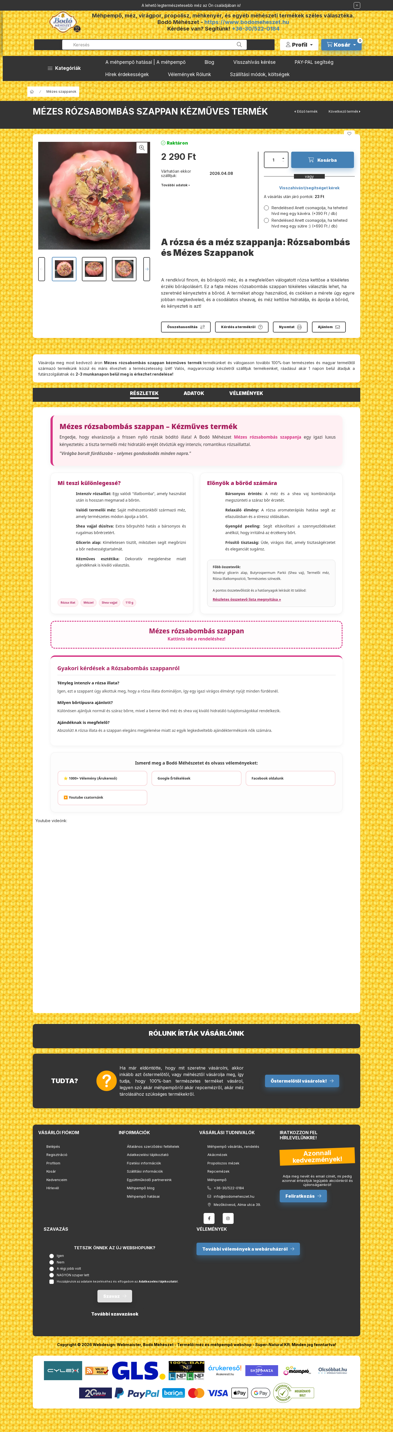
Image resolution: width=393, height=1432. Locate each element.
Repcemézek (218, 1171)
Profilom (53, 1163)
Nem (60, 1262)
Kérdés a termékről (238, 327)
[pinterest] (354, 120)
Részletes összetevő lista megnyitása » (247, 599)
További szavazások (114, 1314)
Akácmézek (217, 1154)
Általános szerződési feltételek (153, 1146)
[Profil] (299, 44)
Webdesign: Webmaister (117, 1344)
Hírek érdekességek (127, 74)
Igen (60, 1256)
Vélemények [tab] (246, 393)
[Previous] (41, 269)
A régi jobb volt (69, 1268)
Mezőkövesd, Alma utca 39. (237, 1204)
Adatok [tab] (194, 393)
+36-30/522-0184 (255, 28)
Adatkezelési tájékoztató (148, 1154)
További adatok (174, 185)
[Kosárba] (322, 160)
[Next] (146, 269)
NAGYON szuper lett (73, 1275)
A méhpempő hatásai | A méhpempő (145, 62)
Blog (209, 62)
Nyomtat (286, 327)
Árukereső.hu (225, 1374)
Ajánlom (325, 327)
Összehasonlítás (182, 327)
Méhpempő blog (140, 1188)
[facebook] (341, 120)
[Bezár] (357, 5)
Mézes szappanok (61, 91)
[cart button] (341, 44)
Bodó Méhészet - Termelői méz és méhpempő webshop (197, 1344)
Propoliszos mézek (223, 1163)
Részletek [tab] (144, 393)
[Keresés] (239, 45)
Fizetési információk (144, 1163)
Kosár (51, 1171)
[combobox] (154, 44)
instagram (228, 1218)
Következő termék (343, 111)
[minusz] (283, 161)
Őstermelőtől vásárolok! (299, 1081)
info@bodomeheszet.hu (234, 1196)
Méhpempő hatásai (143, 1196)
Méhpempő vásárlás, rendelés (233, 1146)
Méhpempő (217, 1180)
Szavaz (111, 1296)
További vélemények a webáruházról (245, 1249)
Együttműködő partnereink (149, 1180)
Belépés (53, 1146)
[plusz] (283, 158)
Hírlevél (52, 1188)
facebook (209, 1218)
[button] (64, 68)
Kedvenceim (56, 1180)
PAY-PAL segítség (314, 62)
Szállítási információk (145, 1171)
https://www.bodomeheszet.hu (246, 22)
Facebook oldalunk (268, 778)
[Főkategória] (32, 91)
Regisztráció (56, 1154)
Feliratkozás (300, 1196)
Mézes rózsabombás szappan (196, 634)
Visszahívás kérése (254, 62)
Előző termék (307, 111)
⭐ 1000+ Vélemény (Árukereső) (90, 778)
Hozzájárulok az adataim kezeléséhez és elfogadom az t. (118, 1281)
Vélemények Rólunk (189, 74)
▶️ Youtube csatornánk (83, 797)
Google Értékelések (173, 778)
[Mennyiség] (273, 159)
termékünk (67, 368)
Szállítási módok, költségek (260, 74)
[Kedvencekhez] (349, 133)
